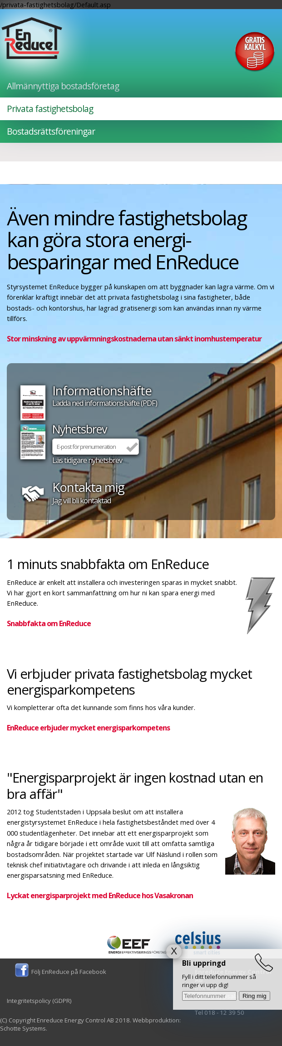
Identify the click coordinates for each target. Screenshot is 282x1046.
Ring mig (254, 995)
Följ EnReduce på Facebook (68, 972)
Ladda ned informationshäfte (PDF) (104, 403)
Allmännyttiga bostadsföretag (63, 86)
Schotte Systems (23, 1028)
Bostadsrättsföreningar (51, 131)
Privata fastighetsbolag (50, 109)
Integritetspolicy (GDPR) (39, 1001)
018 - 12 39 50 (224, 1012)
